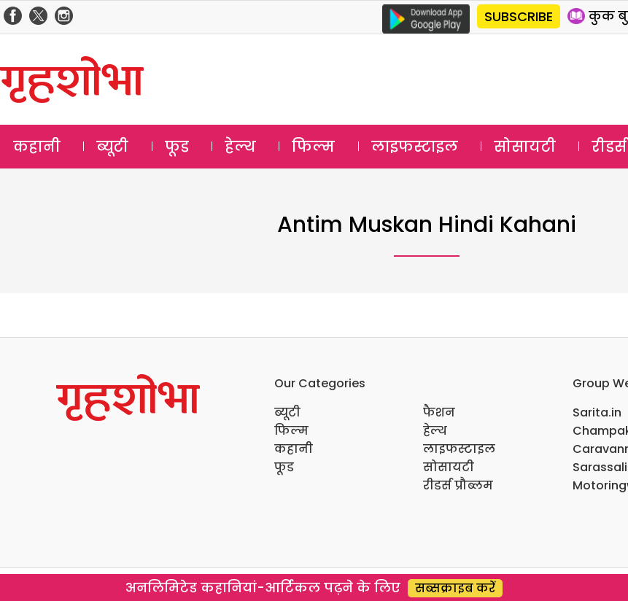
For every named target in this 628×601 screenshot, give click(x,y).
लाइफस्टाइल (414, 146)
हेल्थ (240, 146)
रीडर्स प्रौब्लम (458, 485)
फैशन (439, 412)
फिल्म (313, 146)
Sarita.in (597, 412)
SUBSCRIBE (518, 16)
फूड (177, 146)
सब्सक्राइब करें (455, 588)
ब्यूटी (112, 146)
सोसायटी (525, 146)
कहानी (37, 146)
